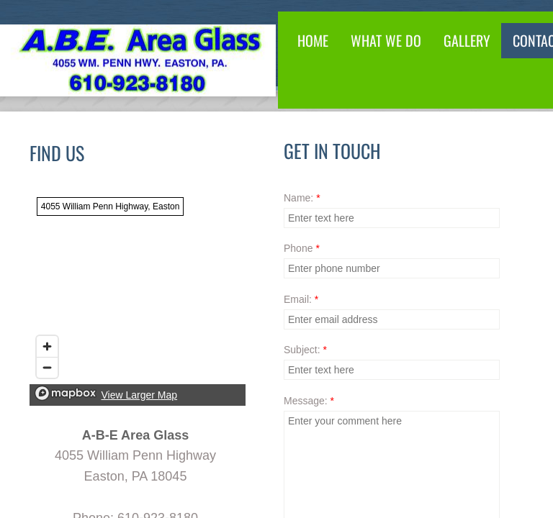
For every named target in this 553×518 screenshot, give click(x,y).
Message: (309, 400)
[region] (138, 298)
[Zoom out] (47, 367)
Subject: (305, 349)
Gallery (467, 40)
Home (312, 40)
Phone (302, 248)
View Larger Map (140, 395)
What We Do (386, 40)
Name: (302, 198)
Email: (301, 299)
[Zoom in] (47, 346)
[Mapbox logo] (65, 393)
